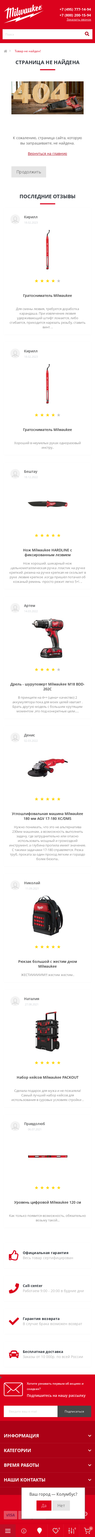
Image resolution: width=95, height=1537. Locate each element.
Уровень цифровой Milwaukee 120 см (47, 1202)
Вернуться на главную (47, 153)
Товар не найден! (28, 51)
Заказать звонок (79, 19)
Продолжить (28, 172)
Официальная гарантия (45, 1252)
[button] (75, 9)
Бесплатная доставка (43, 1351)
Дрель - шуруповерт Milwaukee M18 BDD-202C (47, 686)
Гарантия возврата (41, 1318)
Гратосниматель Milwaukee (47, 295)
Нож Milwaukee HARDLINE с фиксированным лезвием (47, 552)
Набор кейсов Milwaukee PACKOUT (48, 1077)
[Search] (87, 34)
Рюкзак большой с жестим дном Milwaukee (47, 964)
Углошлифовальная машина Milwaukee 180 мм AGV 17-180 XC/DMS (47, 816)
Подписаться (74, 1411)
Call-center (32, 1285)
